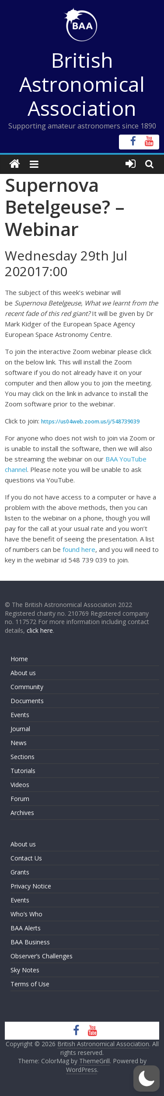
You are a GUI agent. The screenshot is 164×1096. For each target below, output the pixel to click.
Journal (20, 729)
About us (23, 673)
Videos (19, 784)
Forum (19, 798)
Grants (19, 872)
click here (40, 630)
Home (19, 659)
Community (26, 687)
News (18, 743)
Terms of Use (29, 984)
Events (19, 715)
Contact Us (26, 858)
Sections (22, 757)
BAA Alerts (25, 928)
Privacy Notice (30, 886)
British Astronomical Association (82, 83)
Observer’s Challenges (41, 956)
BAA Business (30, 942)
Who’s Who (26, 914)
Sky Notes (24, 970)
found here (79, 549)
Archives (22, 812)
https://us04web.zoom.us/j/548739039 (90, 421)
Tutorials (22, 771)
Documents (27, 701)
